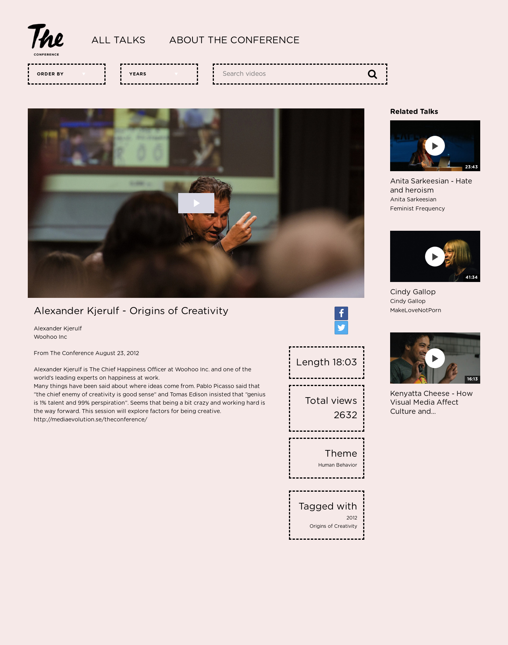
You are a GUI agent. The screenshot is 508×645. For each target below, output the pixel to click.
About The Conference (234, 40)
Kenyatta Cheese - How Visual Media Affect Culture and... (431, 402)
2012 (351, 518)
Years (137, 74)
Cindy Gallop (415, 301)
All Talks (118, 40)
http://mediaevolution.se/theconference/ (90, 420)
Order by (50, 74)
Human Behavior (337, 465)
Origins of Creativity (333, 526)
